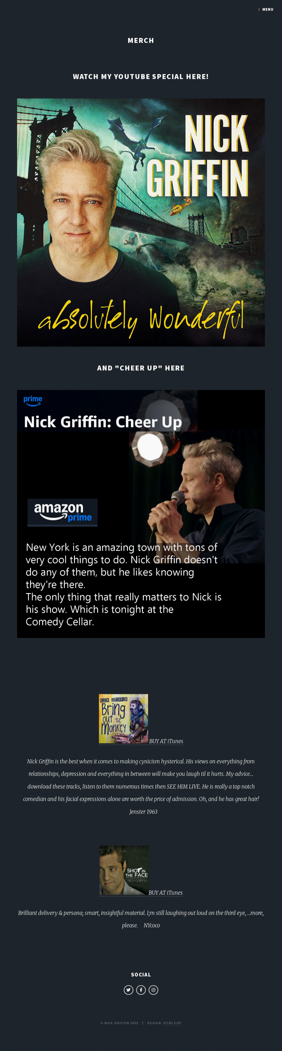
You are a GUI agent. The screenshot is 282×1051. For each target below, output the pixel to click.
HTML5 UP (172, 1024)
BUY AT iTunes (141, 742)
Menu (268, 9)
